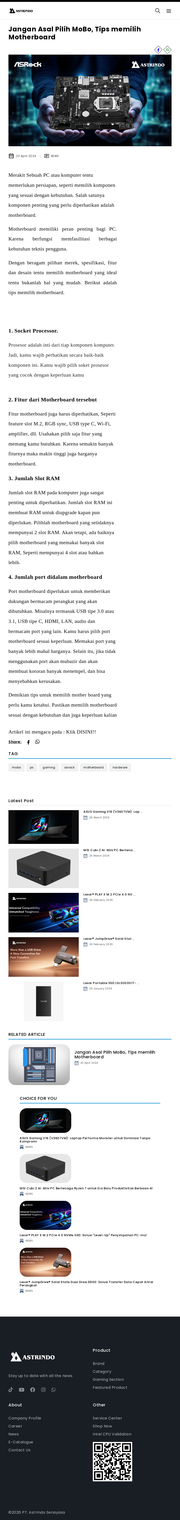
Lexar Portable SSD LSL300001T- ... (111, 983)
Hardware (120, 767)
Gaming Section (108, 1379)
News (13, 1434)
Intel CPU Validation (112, 1434)
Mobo (16, 767)
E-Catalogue (20, 1442)
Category (102, 1371)
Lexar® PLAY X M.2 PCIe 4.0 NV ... (109, 894)
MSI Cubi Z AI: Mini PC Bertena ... (109, 850)
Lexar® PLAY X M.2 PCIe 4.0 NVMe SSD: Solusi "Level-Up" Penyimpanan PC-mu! (83, 1235)
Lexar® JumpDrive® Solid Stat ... (109, 938)
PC (32, 767)
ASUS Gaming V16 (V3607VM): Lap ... (113, 811)
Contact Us (19, 1450)
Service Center (107, 1418)
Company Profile (24, 1418)
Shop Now (102, 1426)
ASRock (69, 767)
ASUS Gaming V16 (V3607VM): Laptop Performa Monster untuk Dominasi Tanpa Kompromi (85, 1140)
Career (15, 1426)
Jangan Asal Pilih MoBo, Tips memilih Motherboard (115, 1054)
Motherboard (93, 767)
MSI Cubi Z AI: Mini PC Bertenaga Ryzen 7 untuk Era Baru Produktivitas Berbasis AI (86, 1188)
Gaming (49, 767)
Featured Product (110, 1387)
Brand (99, 1363)
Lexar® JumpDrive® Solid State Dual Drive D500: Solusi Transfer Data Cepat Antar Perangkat (87, 1284)
